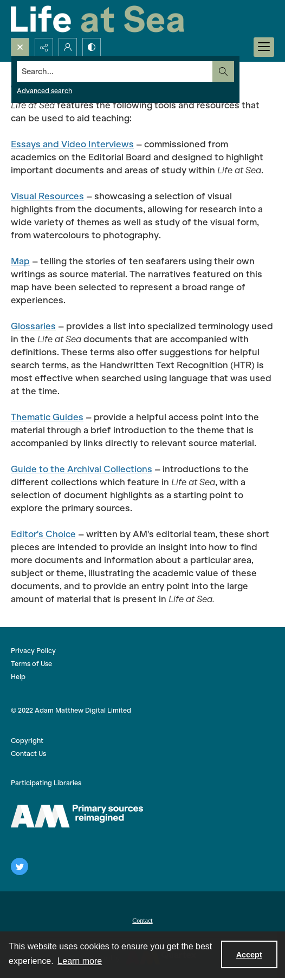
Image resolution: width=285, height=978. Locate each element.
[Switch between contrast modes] (91, 47)
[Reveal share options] (44, 47)
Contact (142, 920)
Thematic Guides (47, 417)
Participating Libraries (46, 783)
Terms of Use (31, 664)
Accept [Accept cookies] (249, 954)
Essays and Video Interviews (72, 144)
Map (20, 261)
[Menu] (264, 47)
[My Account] (67, 47)
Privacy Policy (33, 651)
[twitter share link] (19, 866)
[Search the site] (114, 71)
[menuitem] (142, 919)
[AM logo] (77, 816)
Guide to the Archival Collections (81, 469)
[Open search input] (20, 47)
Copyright (27, 740)
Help (18, 677)
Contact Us (28, 753)
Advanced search (44, 91)
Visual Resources (47, 196)
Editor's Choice (43, 534)
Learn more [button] (79, 961)
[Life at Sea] (97, 18)
